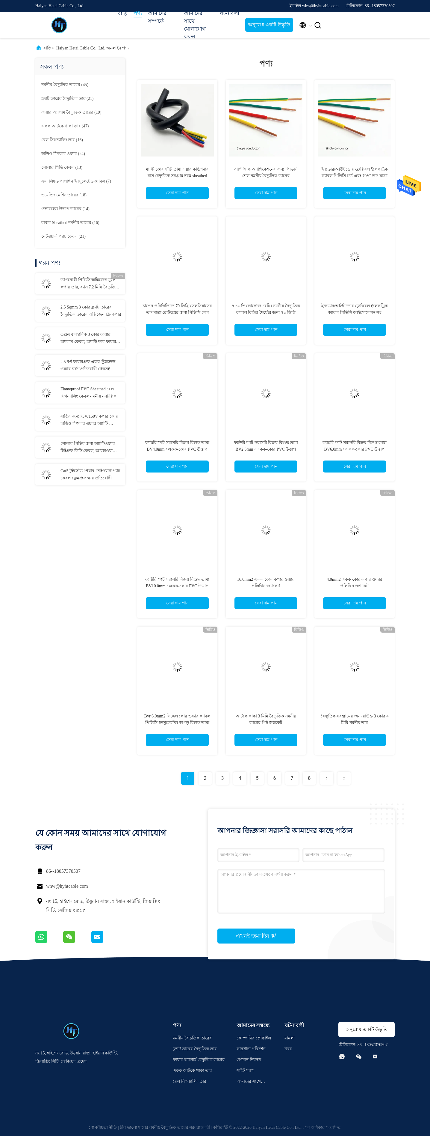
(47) (65, 126)
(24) (63, 153)
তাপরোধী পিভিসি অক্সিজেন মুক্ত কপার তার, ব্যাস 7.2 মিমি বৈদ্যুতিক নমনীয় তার (89, 284)
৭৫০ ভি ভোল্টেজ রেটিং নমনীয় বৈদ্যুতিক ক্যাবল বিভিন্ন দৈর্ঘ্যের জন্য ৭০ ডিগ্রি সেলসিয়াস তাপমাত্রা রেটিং (266, 312)
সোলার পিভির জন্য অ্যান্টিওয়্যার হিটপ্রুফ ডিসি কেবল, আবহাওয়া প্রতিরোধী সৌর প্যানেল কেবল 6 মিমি (87, 448)
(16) (62, 140)
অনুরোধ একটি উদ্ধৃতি (269, 24)
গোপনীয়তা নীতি (103, 1127)
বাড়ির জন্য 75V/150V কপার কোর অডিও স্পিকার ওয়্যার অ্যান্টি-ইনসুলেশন (89, 420)
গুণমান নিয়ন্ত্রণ (249, 1059)
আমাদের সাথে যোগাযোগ (249, 1082)
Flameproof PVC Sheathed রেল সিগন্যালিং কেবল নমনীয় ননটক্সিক (88, 392)
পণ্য (138, 13)
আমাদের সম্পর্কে (157, 17)
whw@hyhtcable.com (67, 886)
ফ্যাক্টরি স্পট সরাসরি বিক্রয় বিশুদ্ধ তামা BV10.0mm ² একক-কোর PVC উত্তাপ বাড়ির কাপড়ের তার (177, 586)
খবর (288, 1049)
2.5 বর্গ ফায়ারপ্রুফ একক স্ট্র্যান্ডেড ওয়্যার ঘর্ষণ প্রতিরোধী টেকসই (87, 365)
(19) (71, 112)
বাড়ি (123, 13)
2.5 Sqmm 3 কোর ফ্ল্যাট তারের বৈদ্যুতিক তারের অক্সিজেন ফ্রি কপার (90, 311)
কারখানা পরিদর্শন (251, 1049)
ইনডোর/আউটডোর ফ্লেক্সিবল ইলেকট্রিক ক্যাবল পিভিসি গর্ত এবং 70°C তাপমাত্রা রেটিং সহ (354, 176)
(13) (61, 167)
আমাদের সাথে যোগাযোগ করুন (195, 25)
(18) (64, 195)
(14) (65, 209)
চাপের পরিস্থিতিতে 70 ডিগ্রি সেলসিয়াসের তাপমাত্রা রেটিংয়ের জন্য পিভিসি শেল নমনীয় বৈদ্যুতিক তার (177, 312)
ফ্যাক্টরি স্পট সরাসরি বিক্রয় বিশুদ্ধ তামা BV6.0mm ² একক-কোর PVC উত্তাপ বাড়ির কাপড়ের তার (354, 449)
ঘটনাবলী (229, 13)
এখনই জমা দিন (256, 935)
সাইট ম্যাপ (245, 1070)
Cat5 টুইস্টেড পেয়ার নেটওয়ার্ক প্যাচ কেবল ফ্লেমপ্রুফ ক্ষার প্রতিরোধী (90, 474)
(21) (67, 98)
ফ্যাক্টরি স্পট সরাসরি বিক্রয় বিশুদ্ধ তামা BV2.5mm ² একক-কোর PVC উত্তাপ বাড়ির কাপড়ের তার (266, 449)
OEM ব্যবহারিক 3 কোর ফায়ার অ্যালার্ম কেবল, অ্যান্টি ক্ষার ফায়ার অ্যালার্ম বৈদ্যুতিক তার (88, 338)
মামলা (289, 1038)
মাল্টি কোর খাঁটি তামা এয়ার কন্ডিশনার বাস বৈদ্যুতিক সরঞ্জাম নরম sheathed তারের (177, 176)
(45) (64, 84)
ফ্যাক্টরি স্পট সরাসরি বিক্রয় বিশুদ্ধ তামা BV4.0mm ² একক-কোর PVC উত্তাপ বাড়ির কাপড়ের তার (177, 449)
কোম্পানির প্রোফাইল (254, 1038)
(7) (76, 181)
